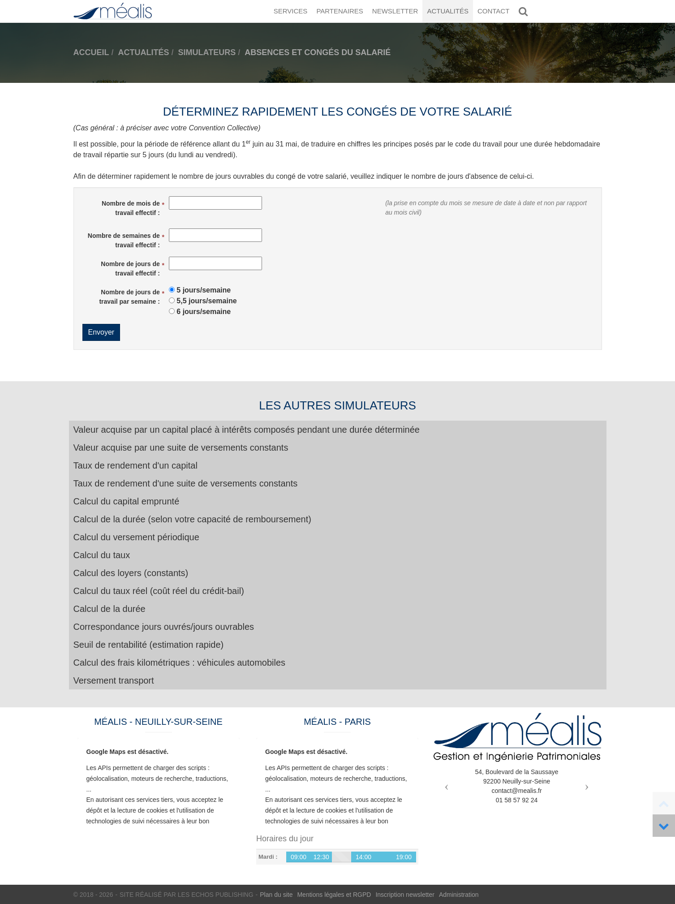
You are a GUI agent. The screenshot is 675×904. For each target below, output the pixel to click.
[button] (444, 783)
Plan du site (276, 894)
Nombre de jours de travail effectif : (130, 268)
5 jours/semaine (203, 290)
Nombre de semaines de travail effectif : (124, 240)
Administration (459, 894)
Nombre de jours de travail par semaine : (129, 296)
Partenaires (339, 11)
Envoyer (101, 332)
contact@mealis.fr (516, 790)
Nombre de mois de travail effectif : (131, 208)
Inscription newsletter (404, 894)
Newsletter (395, 11)
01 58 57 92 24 (516, 800)
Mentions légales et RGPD (334, 894)
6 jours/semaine (203, 311)
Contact (493, 11)
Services (291, 11)
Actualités (448, 11)
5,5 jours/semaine (206, 301)
